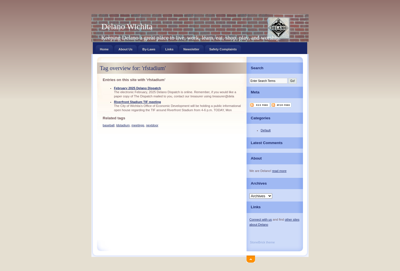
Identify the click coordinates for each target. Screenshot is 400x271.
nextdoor (152, 125)
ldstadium (123, 125)
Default (266, 130)
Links (169, 48)
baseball (109, 125)
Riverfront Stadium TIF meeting (137, 102)
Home (104, 48)
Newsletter (191, 48)
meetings (137, 125)
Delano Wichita (127, 26)
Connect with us (260, 219)
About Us (125, 48)
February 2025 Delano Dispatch (137, 88)
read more (279, 171)
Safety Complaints (223, 48)
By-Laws (149, 48)
